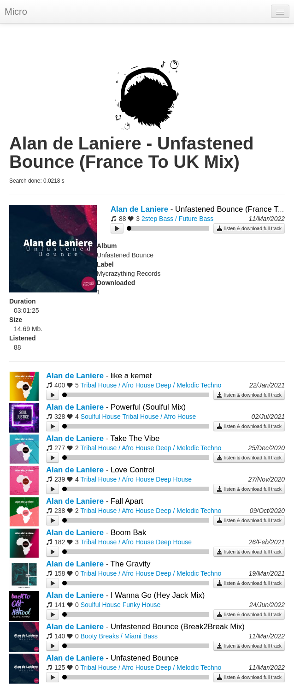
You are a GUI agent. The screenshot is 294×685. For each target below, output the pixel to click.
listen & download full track (249, 228)
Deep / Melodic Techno (188, 385)
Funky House (141, 604)
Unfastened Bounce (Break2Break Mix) (178, 626)
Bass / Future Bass (186, 218)
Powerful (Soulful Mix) (148, 407)
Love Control (132, 469)
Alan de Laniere (139, 209)
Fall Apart (127, 501)
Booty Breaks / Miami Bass (119, 636)
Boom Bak (128, 532)
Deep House (174, 479)
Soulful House (101, 416)
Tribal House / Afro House (117, 385)
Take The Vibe (135, 438)
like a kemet (131, 375)
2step (149, 218)
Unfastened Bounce (144, 658)
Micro (16, 11)
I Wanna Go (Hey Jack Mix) (158, 595)
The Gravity (131, 564)
